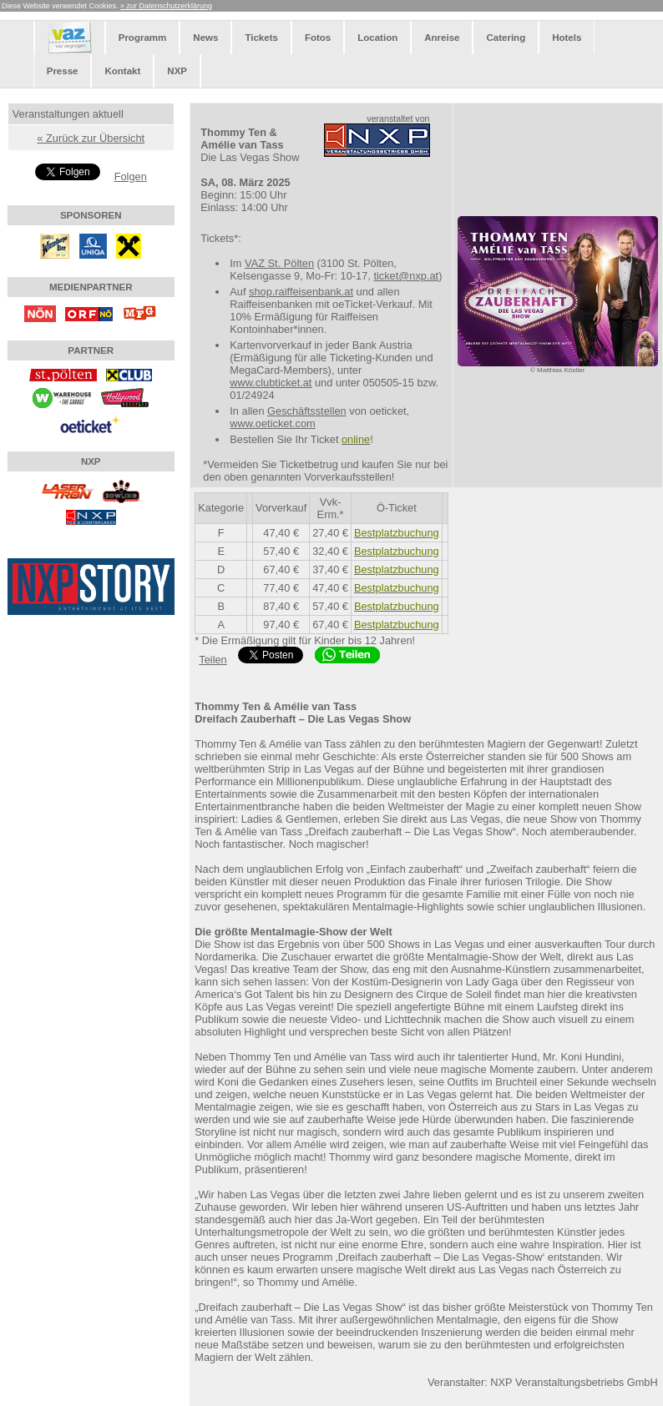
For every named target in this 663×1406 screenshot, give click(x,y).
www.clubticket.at (270, 382)
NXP (177, 71)
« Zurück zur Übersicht (90, 138)
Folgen (130, 176)
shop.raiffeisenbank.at (301, 291)
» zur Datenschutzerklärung (166, 6)
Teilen (212, 659)
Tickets (261, 38)
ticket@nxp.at (405, 276)
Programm (143, 38)
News (205, 38)
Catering (505, 38)
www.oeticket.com (272, 423)
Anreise (441, 38)
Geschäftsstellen (307, 411)
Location (377, 38)
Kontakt (122, 71)
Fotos (318, 38)
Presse (62, 71)
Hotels (566, 38)
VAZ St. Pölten (279, 263)
